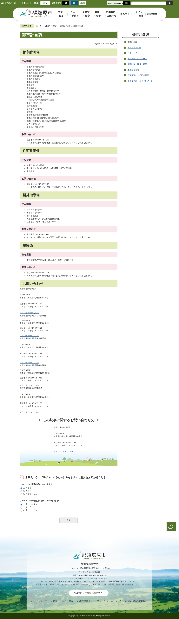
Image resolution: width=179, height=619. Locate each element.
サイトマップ (40, 601)
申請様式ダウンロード (137, 58)
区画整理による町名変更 (138, 75)
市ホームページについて (109, 601)
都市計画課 (65, 26)
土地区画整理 (133, 70)
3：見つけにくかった (30, 510)
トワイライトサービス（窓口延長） (104, 581)
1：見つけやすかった (30, 504)
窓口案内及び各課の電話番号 (88, 593)
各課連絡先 (84, 601)
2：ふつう (25, 491)
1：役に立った (27, 488)
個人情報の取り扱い (137, 601)
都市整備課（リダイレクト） (140, 81)
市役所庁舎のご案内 (63, 601)
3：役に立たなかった (30, 494)
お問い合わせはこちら (29, 313)
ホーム (39, 26)
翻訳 (127, 3)
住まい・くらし (134, 53)
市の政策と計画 (134, 47)
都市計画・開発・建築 (137, 64)
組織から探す (51, 26)
